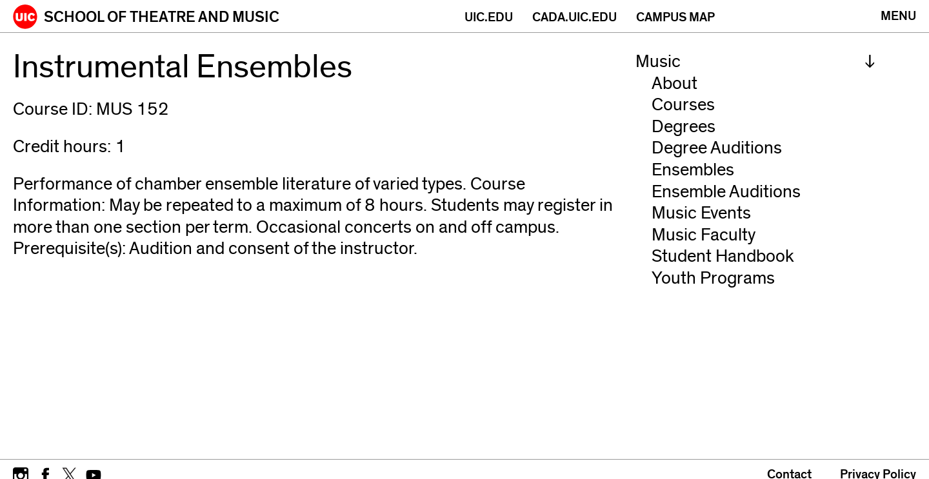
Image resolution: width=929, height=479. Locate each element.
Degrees (683, 126)
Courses (683, 104)
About (674, 83)
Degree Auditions (717, 148)
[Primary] (898, 16)
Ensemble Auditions (726, 192)
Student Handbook (723, 256)
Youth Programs (713, 278)
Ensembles (693, 170)
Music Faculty (703, 235)
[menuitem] (755, 62)
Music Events (701, 213)
